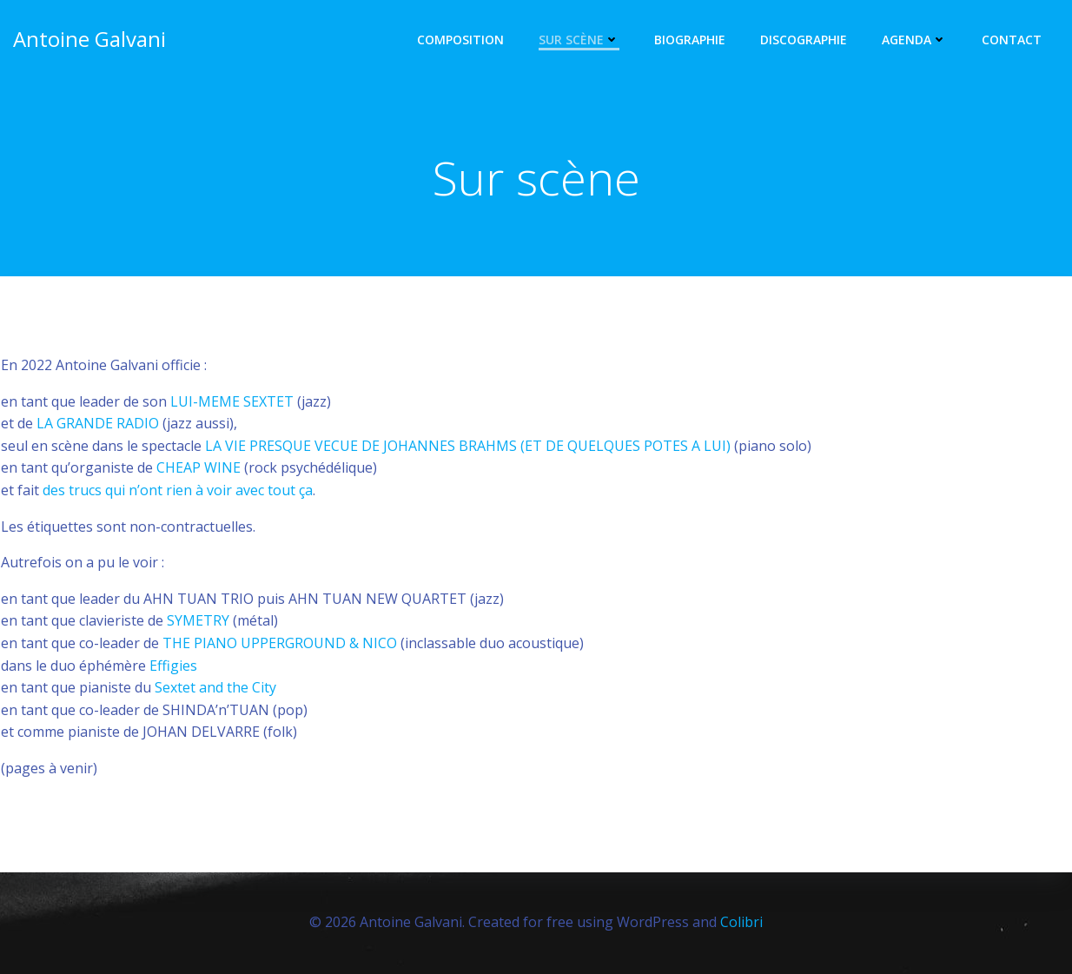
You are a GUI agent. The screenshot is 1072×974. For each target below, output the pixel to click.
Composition (460, 39)
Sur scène (579, 39)
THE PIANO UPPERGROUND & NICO (279, 643)
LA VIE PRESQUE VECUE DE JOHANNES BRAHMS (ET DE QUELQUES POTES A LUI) (468, 445)
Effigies (173, 665)
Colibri (741, 921)
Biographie (689, 39)
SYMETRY (198, 620)
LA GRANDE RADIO (97, 423)
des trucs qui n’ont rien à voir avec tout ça (178, 490)
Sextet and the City (215, 687)
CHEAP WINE (198, 467)
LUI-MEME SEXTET (232, 401)
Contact (1012, 39)
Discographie (803, 39)
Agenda (914, 39)
